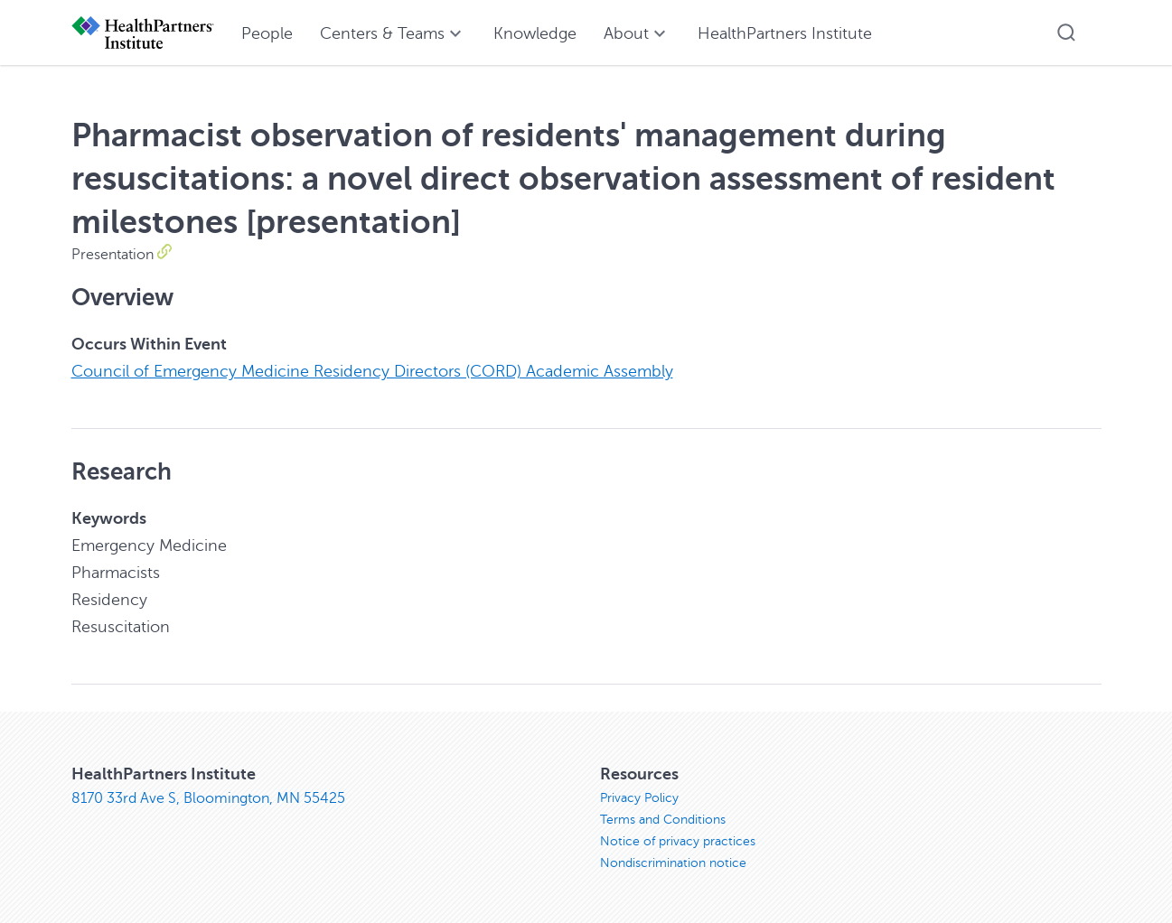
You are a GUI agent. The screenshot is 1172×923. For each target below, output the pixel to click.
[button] (1066, 32)
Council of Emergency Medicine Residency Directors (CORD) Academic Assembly (372, 371)
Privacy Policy (639, 798)
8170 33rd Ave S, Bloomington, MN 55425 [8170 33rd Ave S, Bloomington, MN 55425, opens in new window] (208, 798)
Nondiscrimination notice (673, 863)
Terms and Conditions (663, 819)
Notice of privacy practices (677, 841)
